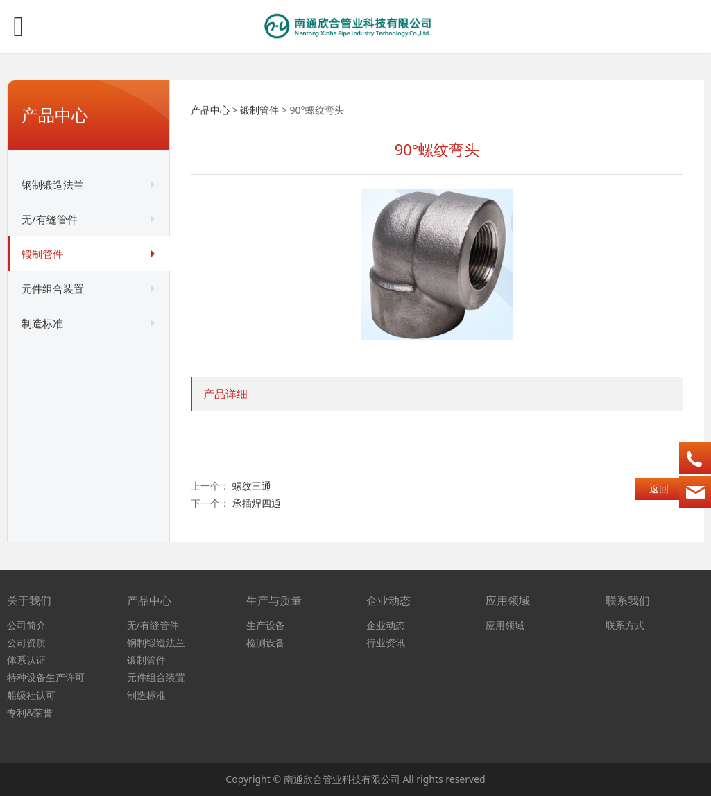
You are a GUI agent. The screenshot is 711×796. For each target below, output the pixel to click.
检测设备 (265, 642)
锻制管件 (42, 254)
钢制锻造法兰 (53, 184)
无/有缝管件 (50, 219)
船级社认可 (31, 695)
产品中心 (210, 109)
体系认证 (26, 659)
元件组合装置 (53, 288)
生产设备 (265, 625)
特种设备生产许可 (46, 677)
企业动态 (385, 625)
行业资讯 (385, 642)
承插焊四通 (256, 503)
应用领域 (505, 625)
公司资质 (26, 642)
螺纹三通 (251, 485)
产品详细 (225, 393)
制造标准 (42, 323)
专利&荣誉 (30, 712)
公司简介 (26, 625)
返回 (659, 488)
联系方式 (625, 625)
